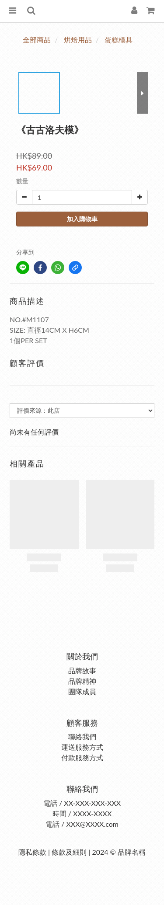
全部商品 (37, 39)
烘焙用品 (78, 39)
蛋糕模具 (119, 39)
